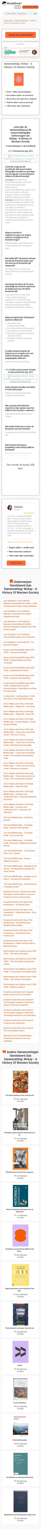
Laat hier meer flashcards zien (20, 161)
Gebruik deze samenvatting (20, 35)
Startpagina (8, 20)
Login (18, 7)
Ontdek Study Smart (30, 7)
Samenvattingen (21, 20)
